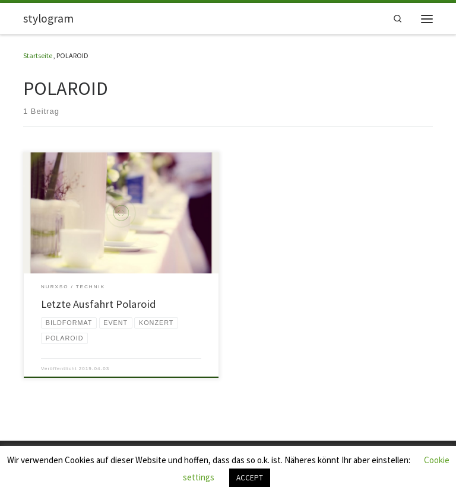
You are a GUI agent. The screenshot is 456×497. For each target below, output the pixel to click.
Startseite (37, 55)
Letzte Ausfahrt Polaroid (98, 304)
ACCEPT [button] (249, 478)
